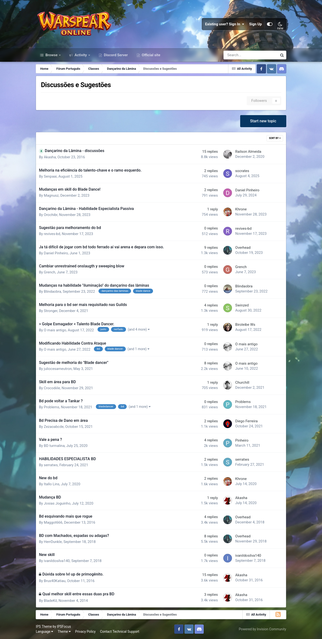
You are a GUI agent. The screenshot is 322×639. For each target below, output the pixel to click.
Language (44, 631)
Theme (64, 631)
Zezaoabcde (54, 426)
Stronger (50, 311)
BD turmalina (54, 446)
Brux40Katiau (55, 581)
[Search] (237, 55)
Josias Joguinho (57, 503)
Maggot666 (53, 522)
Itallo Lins (51, 484)
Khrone (241, 209)
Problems (51, 407)
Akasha (50, 157)
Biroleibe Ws (245, 324)
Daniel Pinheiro (247, 190)
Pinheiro (242, 440)
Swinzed (242, 305)
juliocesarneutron (58, 369)
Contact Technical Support (119, 631)
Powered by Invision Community (262, 629)
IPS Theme (44, 626)
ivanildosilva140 (57, 561)
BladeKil (50, 600)
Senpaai (50, 176)
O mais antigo (55, 330)
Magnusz (51, 195)
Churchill (242, 382)
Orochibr (50, 215)
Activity (81, 55)
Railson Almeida (248, 151)
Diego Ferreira (246, 421)
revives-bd (52, 234)
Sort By (274, 138)
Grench (50, 272)
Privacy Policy (85, 631)
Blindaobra (52, 291)
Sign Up (255, 24)
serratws (51, 465)
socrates (242, 171)
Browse (51, 55)
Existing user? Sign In (224, 24)
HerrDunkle (53, 542)
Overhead (243, 247)
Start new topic (263, 121)
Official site (150, 55)
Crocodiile (52, 388)
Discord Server (115, 55)
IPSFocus (64, 626)
